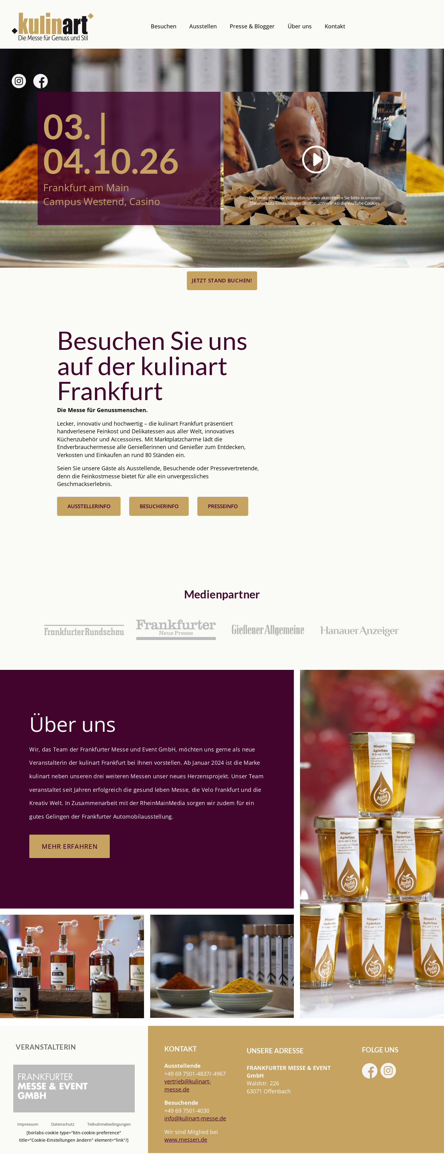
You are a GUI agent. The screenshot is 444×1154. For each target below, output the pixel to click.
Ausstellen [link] (203, 26)
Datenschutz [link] (62, 1125)
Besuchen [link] (163, 26)
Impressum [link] (27, 1125)
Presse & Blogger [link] (252, 26)
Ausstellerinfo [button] (89, 506)
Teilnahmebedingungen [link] (109, 1125)
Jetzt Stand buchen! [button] (222, 280)
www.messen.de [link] (185, 1140)
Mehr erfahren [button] (71, 846)
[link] (52, 26)
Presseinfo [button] (223, 506)
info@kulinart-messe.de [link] (195, 1119)
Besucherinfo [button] (159, 506)
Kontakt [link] (335, 26)
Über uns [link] (300, 26)
